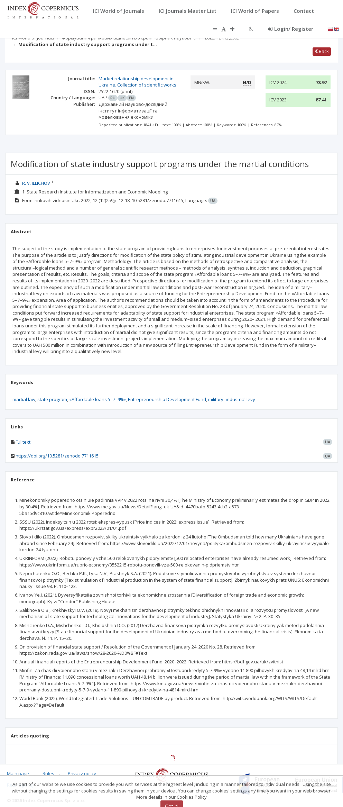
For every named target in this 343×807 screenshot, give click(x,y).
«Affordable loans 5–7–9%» (97, 399)
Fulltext (23, 442)
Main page (18, 773)
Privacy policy (82, 773)
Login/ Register (290, 28)
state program (52, 399)
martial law (23, 399)
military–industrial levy (231, 399)
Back (322, 51)
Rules (48, 773)
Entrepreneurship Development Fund (167, 399)
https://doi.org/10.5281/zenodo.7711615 (57, 456)
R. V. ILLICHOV (36, 183)
